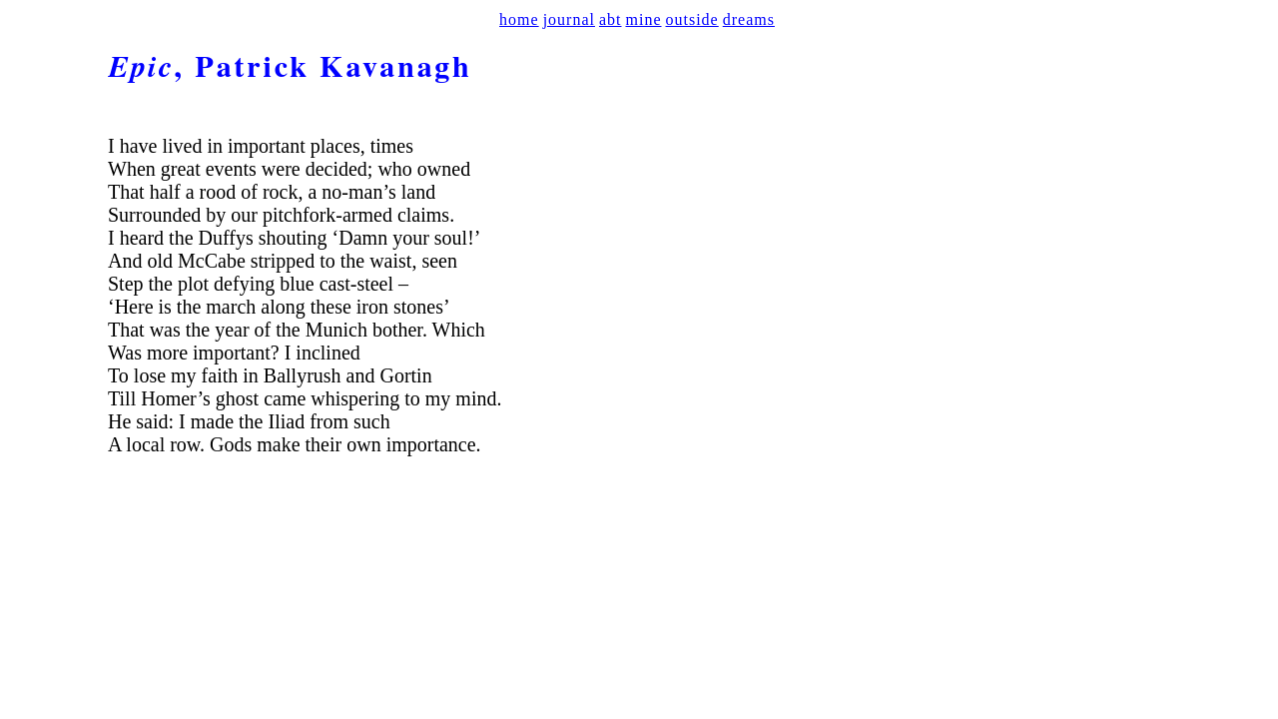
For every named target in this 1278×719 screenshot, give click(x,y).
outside (692, 19)
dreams (749, 19)
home (519, 19)
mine (644, 19)
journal (569, 19)
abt (610, 19)
